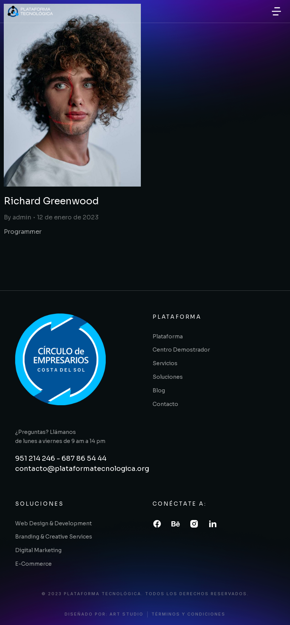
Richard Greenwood (51, 201)
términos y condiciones (188, 614)
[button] (276, 11)
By (17, 217)
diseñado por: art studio (104, 614)
